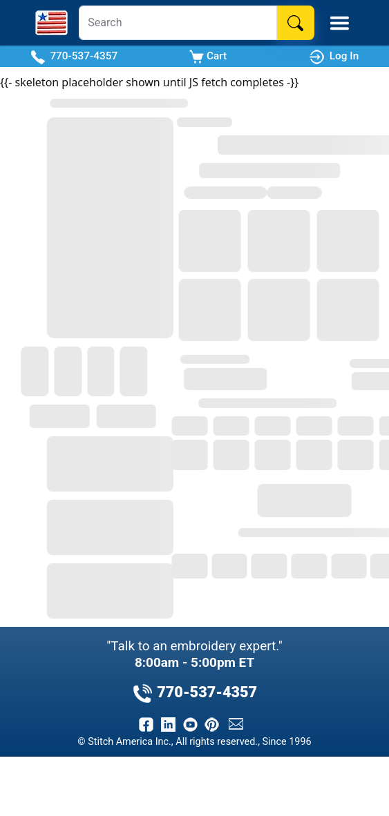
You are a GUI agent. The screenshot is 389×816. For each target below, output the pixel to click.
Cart (208, 57)
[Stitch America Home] (51, 23)
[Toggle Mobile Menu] (340, 23)
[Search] (177, 23)
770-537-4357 (73, 57)
